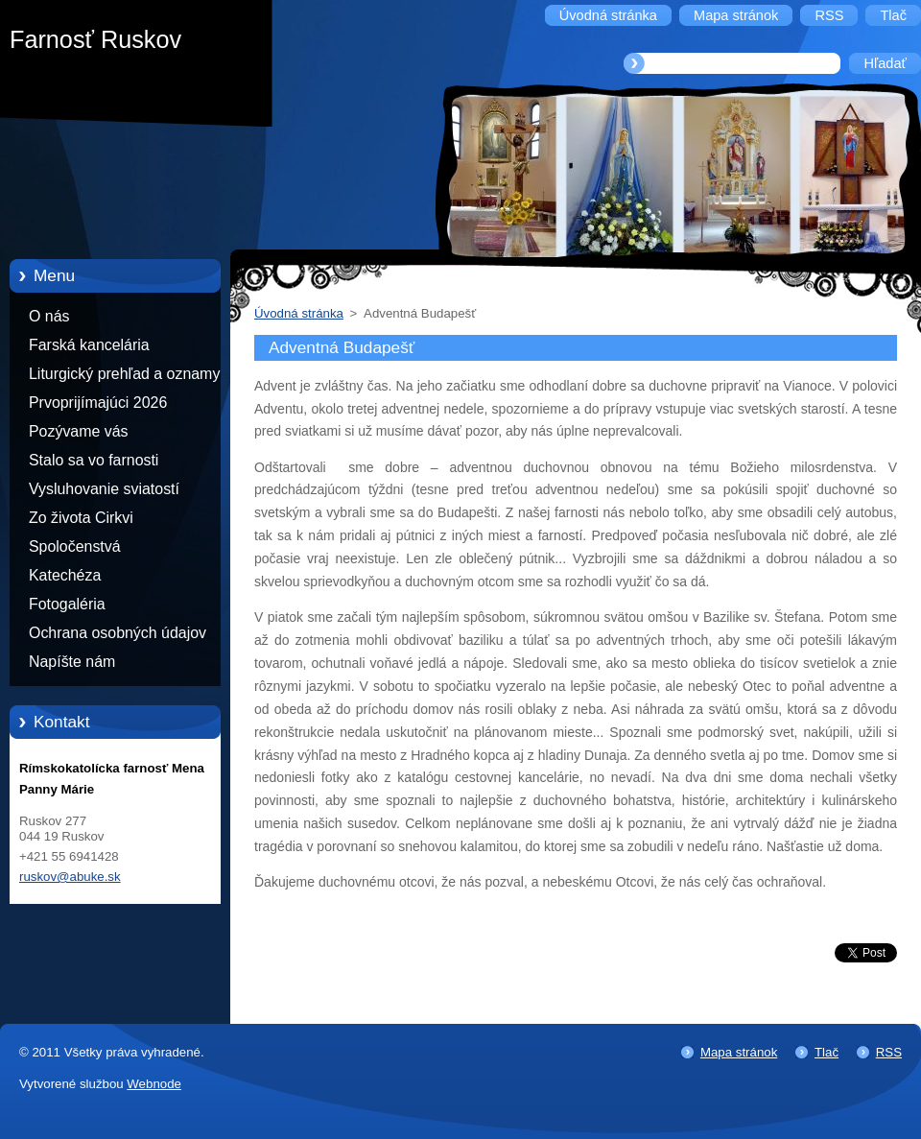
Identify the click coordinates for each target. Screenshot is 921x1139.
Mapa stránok (738, 1052)
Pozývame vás (79, 431)
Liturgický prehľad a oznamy (124, 374)
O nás (49, 316)
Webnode (154, 1084)
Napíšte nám (72, 661)
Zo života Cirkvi (81, 518)
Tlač (826, 1052)
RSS (889, 1052)
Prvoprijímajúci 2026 (98, 402)
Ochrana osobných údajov (117, 633)
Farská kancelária (89, 345)
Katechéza (65, 575)
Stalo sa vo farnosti (93, 460)
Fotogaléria (67, 604)
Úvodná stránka (298, 313)
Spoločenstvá (75, 546)
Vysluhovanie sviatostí (104, 489)
